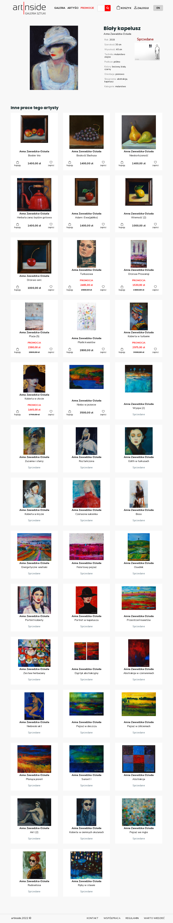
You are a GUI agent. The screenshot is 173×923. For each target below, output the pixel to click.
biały (123, 66)
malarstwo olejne (114, 55)
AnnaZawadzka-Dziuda (117, 34)
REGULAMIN (132, 918)
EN (158, 8)
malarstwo (120, 86)
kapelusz (109, 81)
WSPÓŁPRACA (112, 918)
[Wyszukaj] (108, 8)
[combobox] (101, 8)
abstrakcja (122, 79)
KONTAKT (92, 918)
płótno (117, 61)
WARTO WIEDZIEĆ (154, 918)
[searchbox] (99, 8)
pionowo (119, 74)
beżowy (116, 66)
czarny (107, 69)
